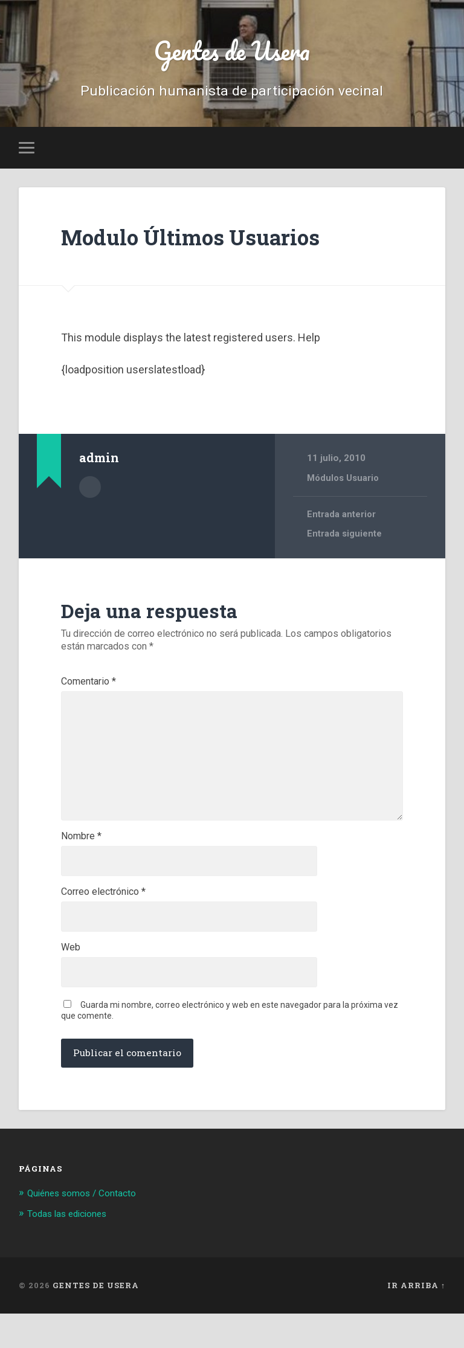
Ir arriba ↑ (416, 1319)
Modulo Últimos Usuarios (209, 240)
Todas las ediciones (72, 1248)
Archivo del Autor (90, 490)
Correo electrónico (103, 920)
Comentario (88, 685)
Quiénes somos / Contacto (88, 1227)
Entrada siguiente (344, 538)
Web (70, 979)
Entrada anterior (341, 518)
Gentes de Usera (231, 51)
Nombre (81, 861)
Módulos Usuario (344, 481)
